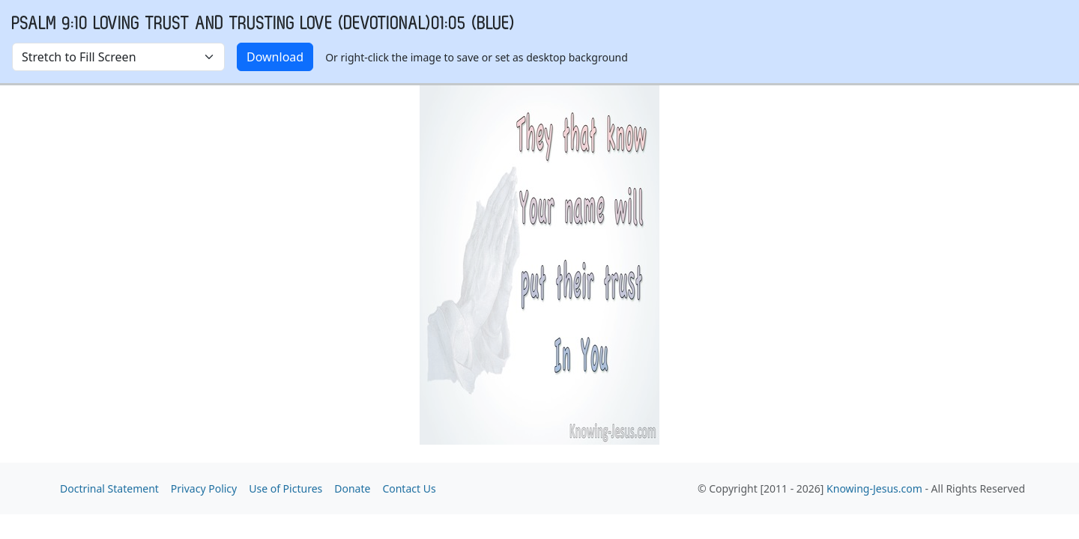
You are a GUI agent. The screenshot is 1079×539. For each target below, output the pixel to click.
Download (275, 57)
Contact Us (408, 488)
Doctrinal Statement (109, 488)
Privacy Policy (204, 488)
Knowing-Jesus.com (874, 488)
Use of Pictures (285, 488)
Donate (352, 488)
